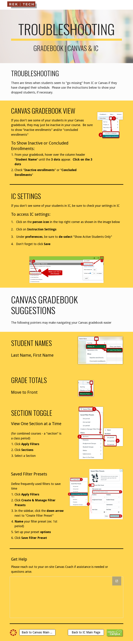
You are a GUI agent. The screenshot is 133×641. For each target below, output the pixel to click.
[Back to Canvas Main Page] (37, 632)
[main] (66, 36)
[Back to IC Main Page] (86, 632)
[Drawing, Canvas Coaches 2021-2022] (66, 597)
